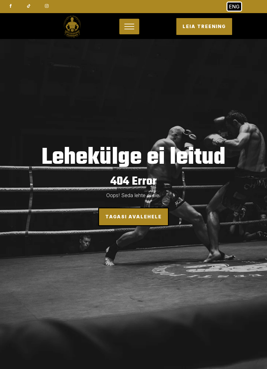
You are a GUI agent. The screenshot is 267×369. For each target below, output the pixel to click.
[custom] (28, 6)
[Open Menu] (129, 26)
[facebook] (10, 6)
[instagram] (46, 6)
